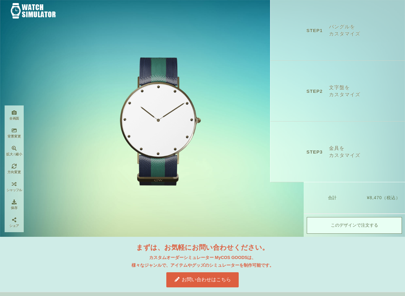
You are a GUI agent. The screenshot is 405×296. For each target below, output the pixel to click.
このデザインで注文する (354, 225)
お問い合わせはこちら (202, 279)
